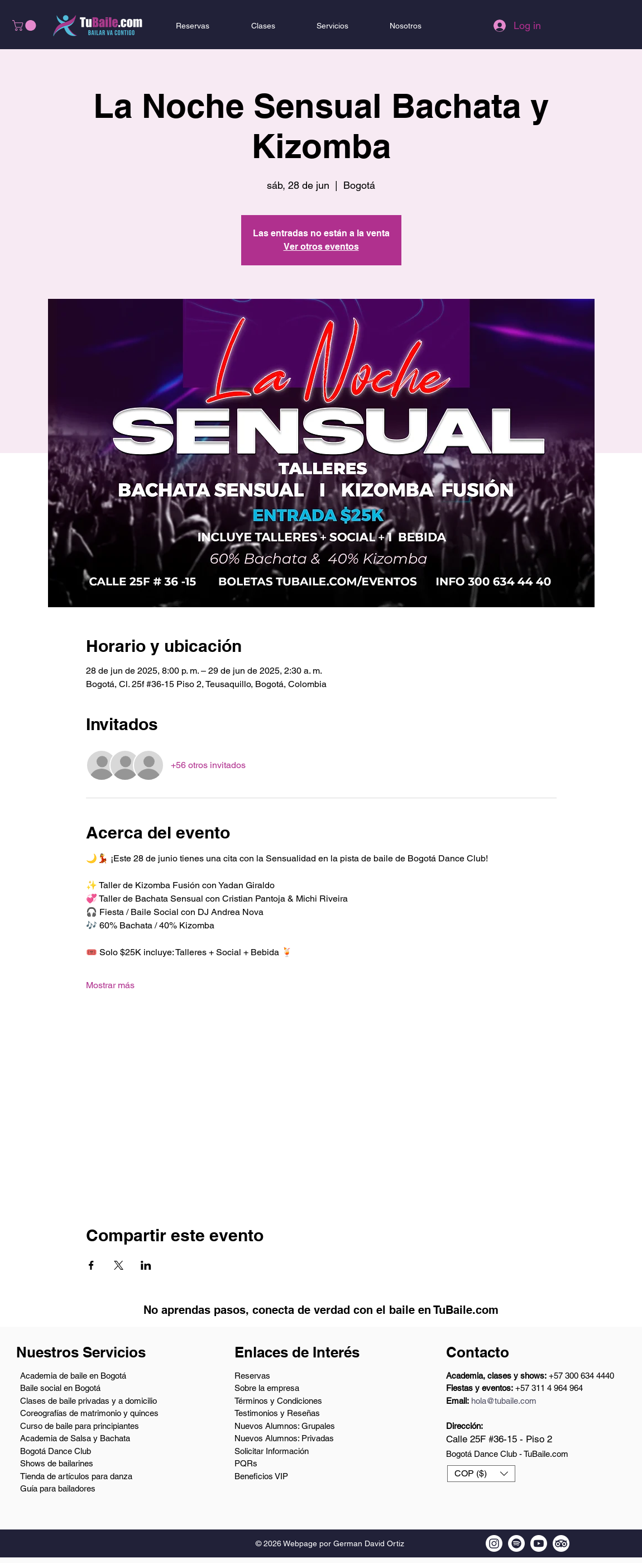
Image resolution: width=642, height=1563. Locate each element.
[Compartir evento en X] (118, 1265)
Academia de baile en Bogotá (73, 1375)
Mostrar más (110, 985)
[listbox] (481, 1473)
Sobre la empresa (266, 1388)
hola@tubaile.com (503, 1400)
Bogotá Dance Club (55, 1451)
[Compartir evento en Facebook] (91, 1265)
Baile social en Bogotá (60, 1388)
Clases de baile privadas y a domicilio (88, 1400)
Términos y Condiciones (278, 1400)
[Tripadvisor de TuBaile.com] (561, 1543)
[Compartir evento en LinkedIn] (146, 1265)
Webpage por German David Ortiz (343, 1543)
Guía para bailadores (57, 1488)
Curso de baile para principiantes (79, 1426)
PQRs (245, 1463)
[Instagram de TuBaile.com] (494, 1543)
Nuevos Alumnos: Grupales (284, 1426)
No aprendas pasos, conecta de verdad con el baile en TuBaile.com (321, 1310)
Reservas (252, 1375)
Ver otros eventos (321, 246)
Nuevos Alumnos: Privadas (284, 1438)
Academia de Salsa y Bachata (75, 1438)
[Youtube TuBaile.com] (538, 1543)
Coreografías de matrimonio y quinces (89, 1413)
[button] (25, 25)
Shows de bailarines (56, 1463)
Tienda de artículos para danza (76, 1476)
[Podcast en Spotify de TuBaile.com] (516, 1543)
